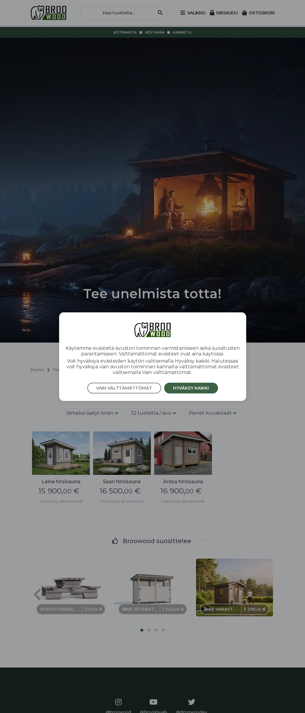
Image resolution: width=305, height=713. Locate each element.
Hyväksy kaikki (191, 388)
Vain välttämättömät (124, 388)
